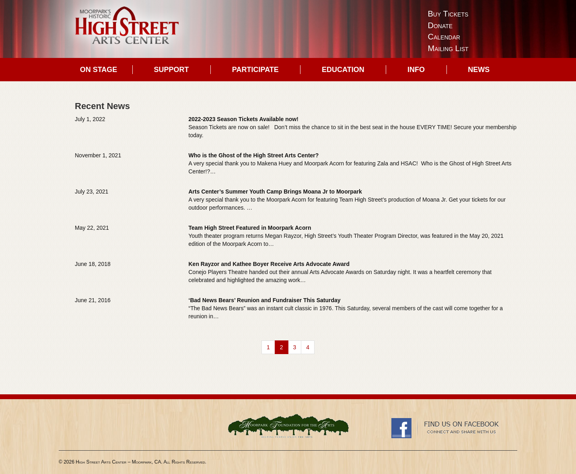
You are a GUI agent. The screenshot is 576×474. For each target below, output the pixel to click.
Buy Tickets (448, 13)
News (479, 70)
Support (171, 70)
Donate (440, 25)
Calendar (444, 36)
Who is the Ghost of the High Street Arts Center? (254, 155)
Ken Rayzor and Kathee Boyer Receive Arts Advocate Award (269, 264)
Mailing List (448, 48)
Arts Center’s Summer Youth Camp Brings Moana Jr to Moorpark (275, 191)
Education (343, 70)
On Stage (98, 70)
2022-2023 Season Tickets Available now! (243, 119)
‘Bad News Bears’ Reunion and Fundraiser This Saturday (265, 300)
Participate (255, 70)
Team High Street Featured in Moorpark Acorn (250, 228)
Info (416, 70)
